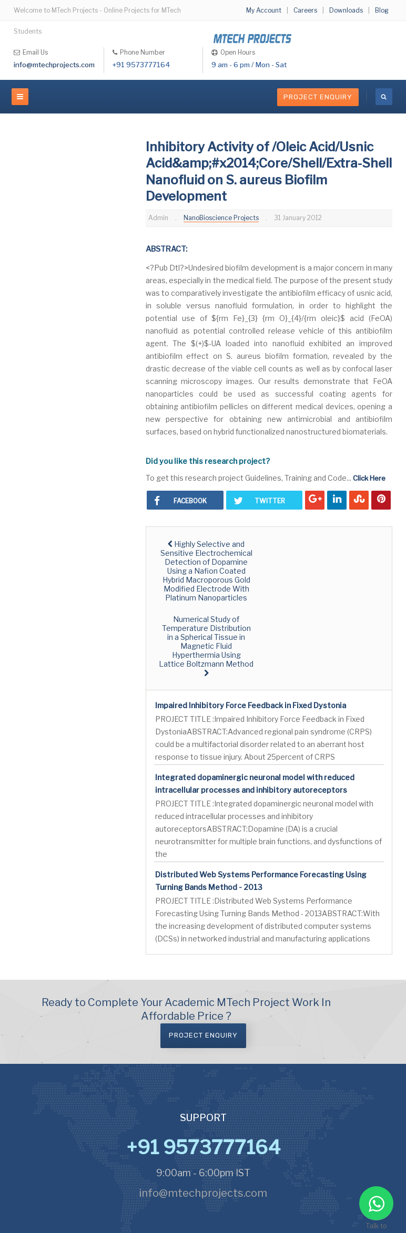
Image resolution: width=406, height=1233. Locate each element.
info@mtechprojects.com (54, 64)
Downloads (346, 10)
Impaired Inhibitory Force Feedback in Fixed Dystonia (250, 705)
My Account (263, 10)
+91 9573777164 (141, 64)
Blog (382, 10)
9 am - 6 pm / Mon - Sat (249, 64)
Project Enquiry (317, 97)
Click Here (369, 478)
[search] (383, 96)
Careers (305, 10)
